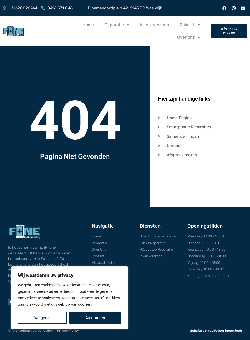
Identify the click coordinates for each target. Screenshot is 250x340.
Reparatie (117, 25)
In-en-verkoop (154, 24)
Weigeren (42, 318)
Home (88, 24)
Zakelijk (190, 25)
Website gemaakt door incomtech (216, 330)
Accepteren (95, 318)
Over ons (188, 37)
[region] (69, 297)
